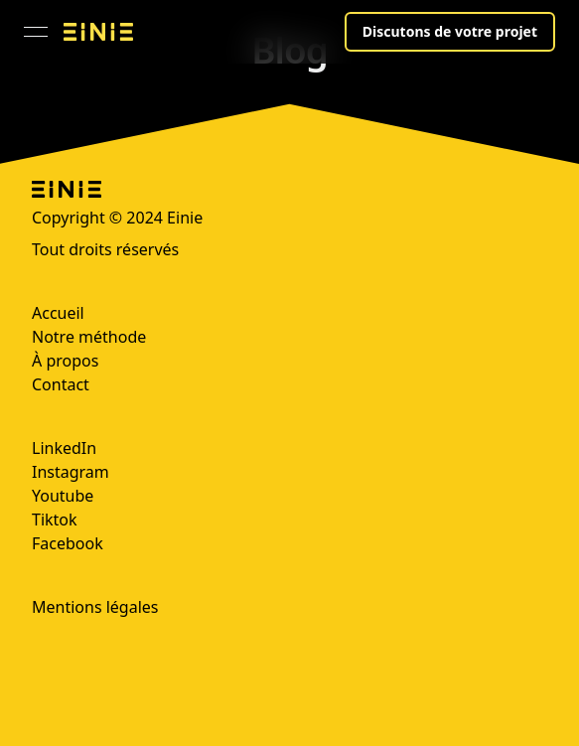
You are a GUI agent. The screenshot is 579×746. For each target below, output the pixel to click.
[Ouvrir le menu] (36, 32)
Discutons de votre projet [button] (449, 31)
